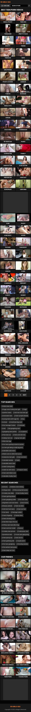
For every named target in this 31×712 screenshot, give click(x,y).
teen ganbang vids (8, 541)
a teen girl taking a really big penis (13, 447)
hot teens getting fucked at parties (13, 444)
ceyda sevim (21, 541)
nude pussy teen (23, 531)
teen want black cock (9, 473)
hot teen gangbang (9, 544)
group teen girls (20, 438)
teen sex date (20, 506)
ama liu (5, 487)
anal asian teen (7, 416)
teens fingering (7, 515)
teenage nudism (17, 512)
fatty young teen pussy (21, 490)
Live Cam (6, 6)
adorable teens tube (9, 463)
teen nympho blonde (22, 416)
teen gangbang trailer (9, 499)
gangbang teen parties (10, 431)
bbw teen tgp (7, 441)
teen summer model (9, 528)
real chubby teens (22, 493)
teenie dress (19, 515)
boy (23, 419)
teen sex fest (22, 509)
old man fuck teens (9, 509)
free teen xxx (7, 435)
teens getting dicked (9, 496)
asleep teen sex (7, 438)
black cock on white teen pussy (12, 454)
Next (24, 395)
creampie (21, 425)
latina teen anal (7, 406)
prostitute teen (7, 534)
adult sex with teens (9, 470)
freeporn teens (22, 470)
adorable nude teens (9, 451)
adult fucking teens (8, 466)
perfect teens (7, 412)
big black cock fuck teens (10, 503)
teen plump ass (7, 537)
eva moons (25, 503)
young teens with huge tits (11, 419)
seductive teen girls (9, 457)
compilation (23, 431)
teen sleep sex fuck (8, 550)
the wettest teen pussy (10, 547)
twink (18, 460)
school (5, 422)
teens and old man (19, 435)
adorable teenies (8, 460)
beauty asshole (7, 506)
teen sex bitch (22, 457)
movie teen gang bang (22, 534)
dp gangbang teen (14, 428)
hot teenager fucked (9, 425)
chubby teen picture (9, 531)
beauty (21, 528)
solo (4, 428)
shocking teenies (23, 544)
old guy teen (6, 490)
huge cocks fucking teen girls (11, 409)
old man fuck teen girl (21, 412)
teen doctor (19, 537)
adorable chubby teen (9, 476)
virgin (25, 409)
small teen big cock (16, 422)
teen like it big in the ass (10, 522)
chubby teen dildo (8, 493)
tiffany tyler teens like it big (11, 525)
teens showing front (9, 518)
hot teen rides (23, 499)
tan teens (6, 512)
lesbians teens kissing (17, 487)
